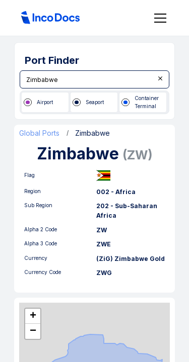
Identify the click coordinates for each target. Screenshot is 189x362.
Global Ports (39, 133)
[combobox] (94, 79)
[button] (32, 316)
